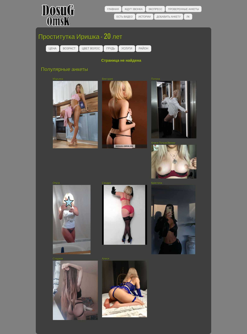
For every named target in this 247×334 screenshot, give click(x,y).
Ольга (56, 183)
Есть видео (125, 16)
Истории (144, 16)
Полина (155, 79)
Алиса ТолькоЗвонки (163, 143)
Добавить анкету (169, 16)
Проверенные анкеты (183, 9)
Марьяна (58, 79)
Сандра (106, 183)
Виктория (107, 79)
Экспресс (155, 9)
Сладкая (58, 258)
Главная (113, 9)
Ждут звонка (134, 9)
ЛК (188, 16)
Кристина (157, 183)
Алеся (105, 258)
